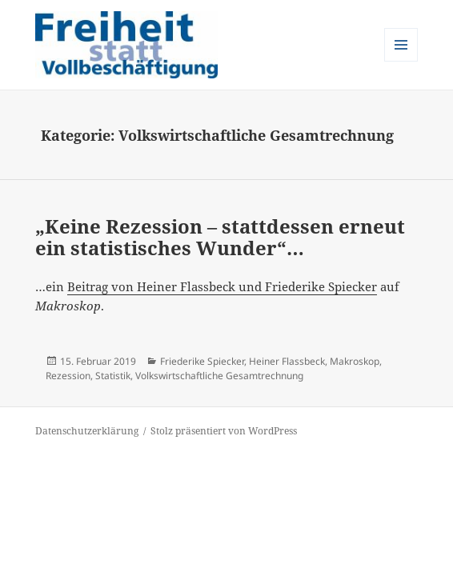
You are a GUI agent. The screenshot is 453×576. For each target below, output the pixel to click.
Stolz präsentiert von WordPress (223, 431)
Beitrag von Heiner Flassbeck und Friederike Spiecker (222, 286)
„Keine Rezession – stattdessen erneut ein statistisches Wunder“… (220, 237)
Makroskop (354, 361)
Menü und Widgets (401, 61)
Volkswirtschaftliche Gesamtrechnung (219, 375)
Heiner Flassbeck (287, 361)
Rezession (68, 375)
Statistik (112, 375)
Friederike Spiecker (202, 361)
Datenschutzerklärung (86, 431)
